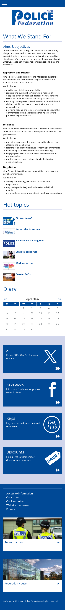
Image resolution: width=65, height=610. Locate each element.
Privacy (10, 509)
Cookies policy (15, 501)
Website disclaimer (17, 505)
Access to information (19, 493)
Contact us (12, 497)
